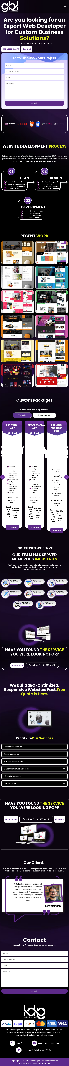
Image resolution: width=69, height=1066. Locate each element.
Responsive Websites (13, 746)
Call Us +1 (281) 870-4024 (42, 665)
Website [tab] (22, 415)
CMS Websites (10, 783)
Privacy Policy (25, 1063)
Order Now (12, 527)
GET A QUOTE (17, 665)
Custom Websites (11, 754)
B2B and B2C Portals (12, 776)
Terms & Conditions (41, 1063)
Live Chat (26, 49)
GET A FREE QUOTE (11, 49)
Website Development (14, 761)
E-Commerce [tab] (44, 415)
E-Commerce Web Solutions (16, 769)
